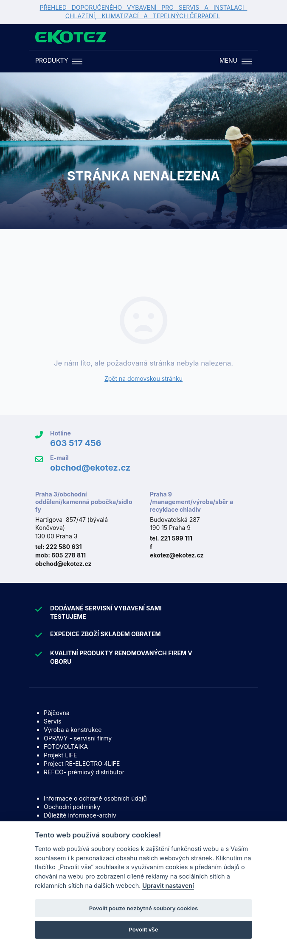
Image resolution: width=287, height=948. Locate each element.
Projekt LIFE (60, 755)
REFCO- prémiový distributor (84, 772)
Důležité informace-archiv (80, 815)
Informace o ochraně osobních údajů (95, 798)
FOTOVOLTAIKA (66, 746)
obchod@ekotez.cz (90, 468)
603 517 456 (75, 443)
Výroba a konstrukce (72, 729)
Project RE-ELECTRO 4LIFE (82, 763)
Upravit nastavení (168, 885)
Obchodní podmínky (72, 806)
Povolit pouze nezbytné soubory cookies (143, 908)
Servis (52, 721)
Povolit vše (143, 929)
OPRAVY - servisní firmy (78, 738)
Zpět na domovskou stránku (143, 378)
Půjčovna (57, 712)
